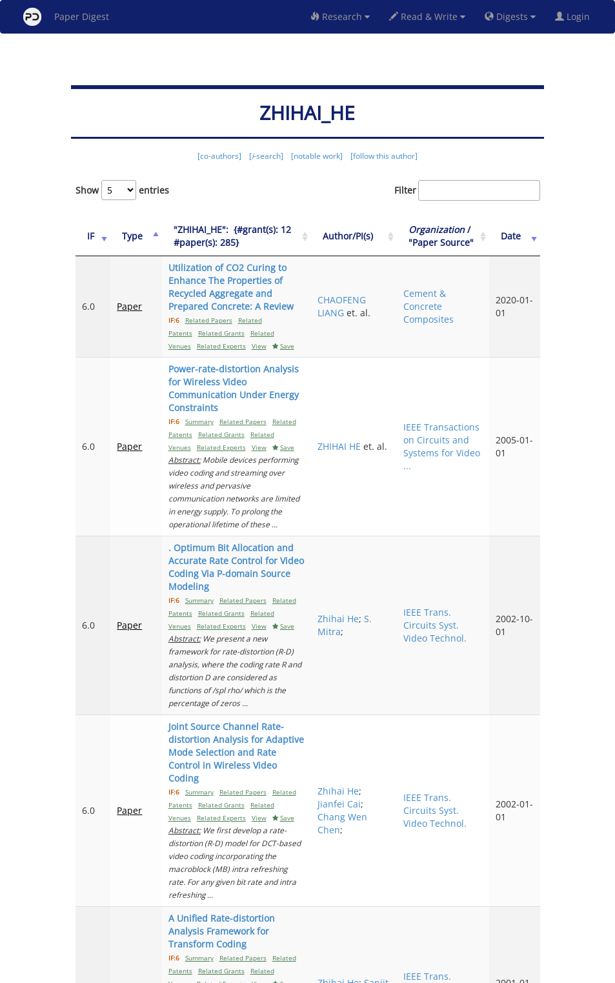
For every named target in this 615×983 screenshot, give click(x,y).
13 (484, 919)
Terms (313, 971)
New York (412, 971)
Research (340, 16)
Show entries (122, 190)
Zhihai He (371, 560)
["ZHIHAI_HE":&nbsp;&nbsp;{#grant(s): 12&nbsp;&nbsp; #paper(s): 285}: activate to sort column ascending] (247, 243)
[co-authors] (219, 155)
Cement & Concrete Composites (449, 306)
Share (374, 971)
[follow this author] (384, 155)
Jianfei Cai (372, 700)
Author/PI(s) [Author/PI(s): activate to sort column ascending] (381, 242)
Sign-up (281, 971)
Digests (510, 16)
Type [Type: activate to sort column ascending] (127, 242)
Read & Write (427, 16)
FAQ (254, 971)
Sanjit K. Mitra (368, 847)
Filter (467, 190)
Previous (286, 919)
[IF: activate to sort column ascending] (91, 243)
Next (520, 919)
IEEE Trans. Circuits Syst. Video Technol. (455, 567)
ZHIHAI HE (372, 414)
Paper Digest (66, 17)
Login (575, 16)
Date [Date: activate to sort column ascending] (519, 242)
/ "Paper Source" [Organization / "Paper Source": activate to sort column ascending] (457, 242)
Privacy (344, 971)
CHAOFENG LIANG (374, 306)
